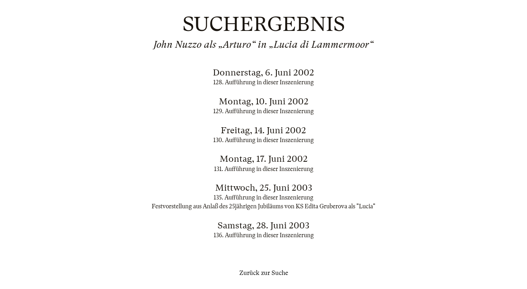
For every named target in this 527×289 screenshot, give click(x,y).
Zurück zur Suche (263, 273)
